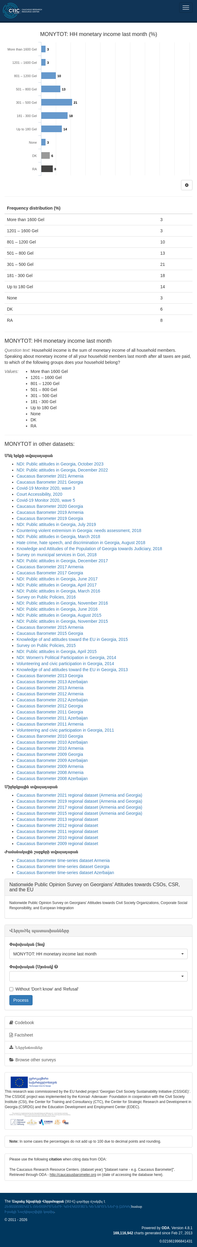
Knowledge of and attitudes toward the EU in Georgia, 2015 (72, 639)
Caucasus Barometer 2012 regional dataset (57, 825)
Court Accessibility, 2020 (39, 494)
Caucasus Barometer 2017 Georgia (50, 572)
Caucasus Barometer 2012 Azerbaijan (52, 699)
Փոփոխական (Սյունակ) (31, 966)
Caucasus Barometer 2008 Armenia (50, 772)
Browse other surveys (32, 1059)
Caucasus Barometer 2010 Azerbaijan (52, 742)
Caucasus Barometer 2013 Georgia (50, 675)
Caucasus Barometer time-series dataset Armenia (63, 860)
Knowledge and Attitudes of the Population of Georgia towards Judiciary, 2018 (89, 548)
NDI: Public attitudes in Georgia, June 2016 (57, 609)
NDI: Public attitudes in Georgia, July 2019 (56, 524)
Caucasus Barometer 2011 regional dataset (57, 831)
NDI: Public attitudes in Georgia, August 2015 (59, 615)
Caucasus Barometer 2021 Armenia (50, 476)
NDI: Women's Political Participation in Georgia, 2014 (66, 657)
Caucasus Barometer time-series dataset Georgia (63, 866)
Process (21, 1000)
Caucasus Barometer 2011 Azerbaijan (52, 718)
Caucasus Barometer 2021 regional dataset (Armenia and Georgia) (79, 795)
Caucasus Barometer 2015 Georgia (50, 633)
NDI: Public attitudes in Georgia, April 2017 (57, 585)
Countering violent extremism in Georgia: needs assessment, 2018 (79, 530)
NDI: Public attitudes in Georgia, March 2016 (58, 591)
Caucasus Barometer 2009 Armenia (50, 766)
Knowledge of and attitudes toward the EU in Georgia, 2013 (72, 669)
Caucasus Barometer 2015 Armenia (50, 627)
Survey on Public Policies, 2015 (46, 645)
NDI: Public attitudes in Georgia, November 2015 (62, 621)
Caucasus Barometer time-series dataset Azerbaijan (65, 872)
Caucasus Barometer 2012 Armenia (50, 693)
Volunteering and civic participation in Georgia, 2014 (65, 663)
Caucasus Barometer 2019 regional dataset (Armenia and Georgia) (79, 801)
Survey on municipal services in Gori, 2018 (57, 554)
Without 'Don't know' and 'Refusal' (43, 989)
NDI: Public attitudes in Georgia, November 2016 (62, 603)
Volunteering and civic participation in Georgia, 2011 (65, 730)
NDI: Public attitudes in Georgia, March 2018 (58, 536)
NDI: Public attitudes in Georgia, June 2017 (57, 578)
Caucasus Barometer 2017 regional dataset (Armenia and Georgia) (79, 807)
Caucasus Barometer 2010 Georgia (50, 736)
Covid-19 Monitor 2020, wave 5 (46, 500)
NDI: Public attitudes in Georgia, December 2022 (62, 470)
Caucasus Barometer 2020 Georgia (50, 506)
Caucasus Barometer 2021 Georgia (50, 482)
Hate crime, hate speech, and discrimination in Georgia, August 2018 (81, 542)
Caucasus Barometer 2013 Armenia (50, 687)
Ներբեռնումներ (26, 1047)
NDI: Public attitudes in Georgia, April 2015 (57, 651)
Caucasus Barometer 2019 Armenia (50, 512)
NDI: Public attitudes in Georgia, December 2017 (62, 560)
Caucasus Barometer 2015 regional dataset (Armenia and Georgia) (79, 813)
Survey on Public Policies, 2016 (46, 597)
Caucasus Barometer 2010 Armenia (50, 748)
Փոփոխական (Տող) (27, 944)
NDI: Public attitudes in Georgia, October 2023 (60, 464)
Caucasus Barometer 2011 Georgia (50, 712)
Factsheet (21, 1035)
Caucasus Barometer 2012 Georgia (50, 705)
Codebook (21, 1022)
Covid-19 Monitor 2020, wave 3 (46, 488)
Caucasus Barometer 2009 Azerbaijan (52, 760)
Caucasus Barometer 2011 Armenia (50, 724)
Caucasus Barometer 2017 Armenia (50, 566)
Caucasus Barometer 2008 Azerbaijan (52, 778)
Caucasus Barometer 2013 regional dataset (57, 819)
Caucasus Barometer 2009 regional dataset (57, 843)
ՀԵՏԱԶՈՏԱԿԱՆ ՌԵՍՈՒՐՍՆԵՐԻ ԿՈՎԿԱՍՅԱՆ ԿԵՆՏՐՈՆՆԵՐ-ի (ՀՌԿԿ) (68, 1206)
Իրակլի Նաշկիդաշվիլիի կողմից (29, 1211)
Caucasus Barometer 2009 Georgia (50, 754)
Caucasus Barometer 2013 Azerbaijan (52, 681)
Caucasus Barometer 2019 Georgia (50, 518)
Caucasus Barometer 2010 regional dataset (57, 837)
